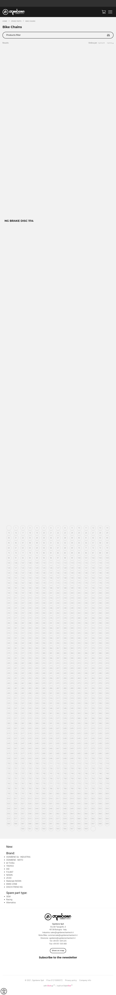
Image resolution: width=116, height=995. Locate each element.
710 (43, 767)
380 (43, 657)
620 (43, 737)
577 (57, 722)
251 (86, 612)
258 (29, 617)
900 (22, 833)
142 (57, 577)
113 (64, 567)
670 (79, 752)
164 (107, 582)
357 (93, 647)
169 (36, 587)
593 (64, 727)
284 (107, 622)
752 (22, 783)
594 (71, 727)
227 (22, 607)
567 (93, 717)
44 (107, 542)
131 (86, 572)
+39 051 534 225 (59, 945)
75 (9, 557)
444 (71, 677)
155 (43, 582)
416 (86, 667)
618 (29, 737)
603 (29, 732)
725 (43, 773)
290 (43, 627)
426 (50, 672)
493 (100, 692)
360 (8, 652)
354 (71, 647)
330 (8, 642)
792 (93, 793)
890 (43, 828)
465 (8, 687)
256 (15, 617)
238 (100, 607)
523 (100, 702)
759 (71, 783)
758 (64, 783)
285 (8, 627)
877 (57, 823)
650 (43, 747)
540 (8, 712)
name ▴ (110, 43)
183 (29, 592)
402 (93, 662)
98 (65, 562)
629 (107, 737)
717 (93, 767)
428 (64, 672)
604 (36, 732)
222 (93, 602)
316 (15, 637)
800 (43, 798)
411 (50, 667)
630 (8, 742)
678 (29, 757)
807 (93, 798)
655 (79, 747)
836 (86, 808)
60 (9, 552)
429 (71, 672)
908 (79, 833)
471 (50, 687)
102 (93, 562)
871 (15, 823)
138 (29, 577)
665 (43, 752)
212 (22, 602)
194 (107, 592)
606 (50, 732)
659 (107, 747)
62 (23, 552)
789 (71, 793)
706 (15, 767)
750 (8, 783)
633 (29, 742)
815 (43, 803)
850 (79, 813)
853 (100, 813)
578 (64, 722)
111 (50, 567)
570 (8, 722)
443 (64, 677)
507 (93, 697)
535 (79, 707)
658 (100, 747)
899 (107, 828)
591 (50, 727)
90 (9, 562)
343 (100, 642)
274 (36, 622)
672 (93, 752)
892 (57, 828)
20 (44, 537)
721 (15, 773)
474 (71, 687)
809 (107, 798)
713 (64, 767)
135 (8, 577)
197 (22, 597)
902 (36, 833)
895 (79, 828)
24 (72, 537)
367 (57, 652)
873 (29, 823)
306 (50, 632)
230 (43, 607)
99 (72, 562)
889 (36, 828)
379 (36, 657)
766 (15, 788)
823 (100, 803)
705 (8, 767)
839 (107, 808)
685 (79, 757)
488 (64, 692)
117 (93, 567)
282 (93, 622)
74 (107, 552)
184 (36, 592)
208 (100, 597)
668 (64, 752)
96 (51, 562)
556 (15, 717)
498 (29, 697)
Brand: (10, 857)
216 (50, 602)
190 (79, 592)
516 (50, 702)
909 (86, 833)
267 (93, 617)
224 (107, 602)
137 (22, 577)
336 (50, 642)
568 (100, 717)
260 (43, 617)
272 (22, 622)
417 (93, 667)
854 (107, 813)
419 (107, 667)
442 (57, 677)
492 (93, 692)
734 (107, 773)
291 (50, 627)
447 (93, 677)
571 (15, 722)
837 (93, 808)
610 (79, 732)
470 (43, 687)
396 (50, 662)
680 (43, 757)
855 (8, 818)
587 (22, 727)
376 (15, 657)
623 (64, 737)
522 (93, 702)
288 (29, 627)
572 (22, 722)
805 (79, 798)
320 (43, 637)
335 (43, 642)
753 (29, 783)
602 (22, 732)
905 (57, 833)
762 (93, 783)
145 (79, 577)
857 (22, 818)
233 (64, 607)
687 (93, 757)
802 (57, 798)
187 (57, 592)
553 (100, 712)
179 (107, 587)
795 (8, 798)
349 (36, 647)
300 (8, 632)
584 (107, 722)
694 (36, 762)
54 (72, 547)
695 (43, 762)
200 (43, 597)
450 (8, 682)
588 (29, 727)
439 (36, 677)
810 (8, 803)
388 (100, 657)
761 (86, 783)
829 (36, 808)
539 (107, 707)
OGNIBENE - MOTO (14, 864)
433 (100, 672)
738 (29, 778)
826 (15, 808)
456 (50, 682)
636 (50, 742)
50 (44, 547)
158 (64, 582)
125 (43, 572)
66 (51, 552)
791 (86, 793)
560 (43, 717)
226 (15, 607)
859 (36, 818)
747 (93, 778)
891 (50, 828)
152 (22, 582)
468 (29, 687)
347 (22, 647)
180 (8, 592)
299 (107, 627)
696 (50, 762)
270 (8, 622)
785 (43, 793)
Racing (9, 903)
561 (50, 717)
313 (100, 632)
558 (29, 717)
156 (50, 582)
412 (57, 667)
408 (29, 667)
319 (36, 637)
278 (64, 622)
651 (50, 747)
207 (93, 597)
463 (100, 682)
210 (8, 602)
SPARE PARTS (16, 21)
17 (23, 537)
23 (65, 537)
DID (7, 873)
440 (43, 677)
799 (36, 798)
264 (71, 617)
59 (107, 547)
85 (79, 557)
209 (107, 597)
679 (36, 757)
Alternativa (11, 906)
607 (57, 732)
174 (71, 587)
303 (29, 632)
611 (86, 732)
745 (79, 778)
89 (107, 557)
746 (86, 778)
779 (107, 788)
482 (22, 692)
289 (36, 627)
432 (93, 672)
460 (79, 682)
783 (29, 793)
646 (15, 747)
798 (29, 798)
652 (57, 747)
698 (64, 762)
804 (71, 798)
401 (86, 662)
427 (57, 672)
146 (86, 577)
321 (50, 637)
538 (100, 707)
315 (8, 637)
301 (15, 632)
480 (8, 692)
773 (64, 788)
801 (50, 798)
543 (29, 712)
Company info (85, 984)
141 (50, 577)
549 (71, 712)
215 (43, 602)
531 (50, 707)
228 (29, 607)
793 (100, 793)
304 (36, 632)
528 (29, 707)
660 (8, 752)
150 (8, 582)
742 (57, 778)
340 (79, 642)
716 (86, 767)
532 (57, 707)
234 (71, 607)
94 (37, 562)
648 (29, 747)
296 (86, 627)
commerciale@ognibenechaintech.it (63, 939)
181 (15, 592)
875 (43, 823)
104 (107, 562)
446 (86, 677)
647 (22, 747)
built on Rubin (64, 990)
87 (93, 557)
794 (107, 793)
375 (8, 657)
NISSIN (9, 879)
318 (29, 637)
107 (22, 567)
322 (57, 637)
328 (100, 637)
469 (36, 687)
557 (22, 717)
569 (107, 717)
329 (107, 637)
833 (64, 808)
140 (43, 577)
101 (86, 562)
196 (15, 597)
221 (86, 602)
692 (22, 762)
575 (43, 722)
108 (29, 567)
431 (86, 672)
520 (79, 702)
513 (29, 702)
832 (57, 808)
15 (9, 537)
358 (100, 647)
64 (37, 552)
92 (23, 562)
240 (8, 612)
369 (71, 652)
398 (64, 662)
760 (79, 783)
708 (29, 767)
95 (44, 562)
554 (107, 712)
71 (86, 552)
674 (107, 752)
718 (100, 767)
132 (93, 572)
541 (15, 712)
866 (86, 818)
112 (57, 567)
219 (71, 602)
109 (36, 567)
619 (36, 737)
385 (79, 657)
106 (15, 567)
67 (58, 552)
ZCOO (8, 882)
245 (43, 612)
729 (71, 773)
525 (8, 707)
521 (86, 702)
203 (64, 597)
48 (30, 547)
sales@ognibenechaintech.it (62, 936)
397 (57, 662)
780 (8, 793)
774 (71, 788)
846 (50, 813)
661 (15, 752)
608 (64, 732)
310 (79, 632)
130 (79, 572)
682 (57, 757)
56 (86, 547)
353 (64, 647)
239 (107, 607)
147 (93, 577)
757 (57, 783)
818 (64, 803)
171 (50, 587)
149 (107, 577)
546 (50, 712)
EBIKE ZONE (11, 888)
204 (71, 597)
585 (8, 727)
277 (57, 622)
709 (36, 767)
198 (29, 597)
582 (93, 722)
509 (107, 697)
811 (15, 803)
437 (22, 677)
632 (22, 742)
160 (79, 582)
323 (64, 637)
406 (15, 667)
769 (36, 788)
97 (58, 562)
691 (15, 762)
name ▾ (101, 43)
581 (86, 722)
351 (50, 647)
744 (71, 778)
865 (79, 818)
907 (71, 833)
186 (50, 592)
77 (23, 557)
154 (36, 582)
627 (93, 737)
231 (50, 607)
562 (57, 717)
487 (57, 692)
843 (29, 813)
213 (29, 602)
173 (64, 587)
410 (43, 667)
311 (86, 632)
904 (50, 833)
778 (100, 788)
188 (64, 592)
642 (93, 742)
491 (86, 692)
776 (86, 788)
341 (86, 642)
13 (100, 532)
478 (100, 687)
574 (36, 722)
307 (57, 632)
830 (43, 808)
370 (79, 652)
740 (43, 778)
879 (71, 823)
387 (93, 657)
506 (86, 697)
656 (86, 747)
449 (107, 677)
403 (100, 662)
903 (43, 833)
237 (93, 607)
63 (30, 552)
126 (50, 572)
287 (22, 627)
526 (15, 707)
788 (64, 793)
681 (50, 757)
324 (71, 637)
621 (50, 737)
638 (64, 742)
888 (29, 828)
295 (79, 627)
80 (44, 557)
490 (79, 692)
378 (29, 657)
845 (43, 813)
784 (36, 793)
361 (15, 652)
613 (100, 732)
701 (86, 762)
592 (57, 727)
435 (8, 677)
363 (29, 652)
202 (57, 597)
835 (79, 808)
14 (107, 532)
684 (71, 757)
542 (22, 712)
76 (16, 557)
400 (79, 662)
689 (107, 757)
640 (79, 742)
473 (64, 687)
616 (15, 737)
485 (43, 692)
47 (23, 547)
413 (64, 667)
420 (8, 672)
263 (64, 617)
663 (29, 752)
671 (86, 752)
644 (107, 742)
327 (93, 637)
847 (57, 813)
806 (86, 798)
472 (57, 687)
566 (86, 717)
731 (86, 773)
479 (107, 687)
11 (86, 532)
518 (64, 702)
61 (16, 552)
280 (79, 622)
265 (79, 617)
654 (71, 747)
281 (86, 622)
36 (51, 542)
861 (50, 818)
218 (64, 602)
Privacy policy (71, 984)
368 (64, 652)
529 (36, 707)
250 (79, 612)
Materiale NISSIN (13, 885)
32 (23, 542)
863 (64, 818)
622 (57, 737)
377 (22, 657)
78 (30, 557)
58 (100, 547)
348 (29, 647)
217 (57, 602)
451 (15, 682)
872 (22, 823)
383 (64, 657)
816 (50, 803)
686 (86, 757)
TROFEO (10, 870)
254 (107, 612)
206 (86, 597)
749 (107, 778)
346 (15, 647)
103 (100, 562)
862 (57, 818)
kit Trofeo (10, 867)
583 (100, 722)
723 (29, 773)
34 (37, 542)
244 (36, 612)
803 (64, 798)
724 (36, 773)
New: (9, 850)
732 (93, 773)
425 (43, 672)
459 (71, 682)
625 (79, 737)
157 (57, 582)
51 (51, 547)
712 (57, 767)
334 (36, 642)
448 (100, 677)
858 (29, 818)
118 (100, 567)
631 (15, 742)
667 (57, 752)
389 (107, 657)
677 (22, 757)
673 (100, 752)
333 (29, 642)
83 (65, 557)
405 (8, 667)
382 (57, 657)
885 (8, 828)
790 (79, 793)
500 (43, 697)
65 (44, 552)
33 (30, 542)
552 (93, 712)
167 (22, 587)
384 (71, 657)
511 (15, 702)
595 (79, 727)
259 (36, 617)
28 (100, 537)
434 (107, 672)
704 (107, 762)
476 (86, 687)
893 (64, 828)
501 (50, 697)
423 (29, 672)
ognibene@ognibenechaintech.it (62, 942)
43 (100, 542)
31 (16, 542)
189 (71, 592)
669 (71, 752)
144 (71, 577)
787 (57, 793)
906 (64, 833)
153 (29, 582)
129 (71, 572)
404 (107, 662)
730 (79, 773)
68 (65, 552)
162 (93, 582)
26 (86, 537)
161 (86, 582)
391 (15, 662)
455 (43, 682)
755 (43, 783)
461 (86, 682)
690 (8, 762)
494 (107, 692)
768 (29, 788)
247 (57, 612)
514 (36, 702)
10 (79, 532)
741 (50, 778)
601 (15, 732)
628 (100, 737)
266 (86, 617)
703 (100, 762)
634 (36, 742)
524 (107, 702)
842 (22, 813)
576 (50, 722)
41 (86, 542)
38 (65, 542)
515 (43, 702)
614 (107, 732)
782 (22, 793)
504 (71, 697)
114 (71, 567)
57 (93, 547)
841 (15, 813)
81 (51, 557)
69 (72, 552)
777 (93, 788)
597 (93, 727)
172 (57, 587)
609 (71, 732)
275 (43, 622)
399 (71, 662)
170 (43, 587)
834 (71, 808)
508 (100, 697)
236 (86, 607)
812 (22, 803)
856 (15, 818)
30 (9, 542)
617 (22, 737)
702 (93, 762)
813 (29, 803)
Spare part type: (16, 897)
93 (30, 562)
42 (93, 542)
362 (22, 652)
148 (100, 577)
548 (64, 712)
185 (43, 592)
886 (15, 828)
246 (50, 612)
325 (79, 637)
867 (93, 818)
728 (64, 773)
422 (22, 672)
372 (93, 652)
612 (93, 732)
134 (107, 572)
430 (79, 672)
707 (22, 767)
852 (93, 813)
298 (100, 627)
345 (8, 647)
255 (8, 617)
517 (57, 702)
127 (57, 572)
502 (57, 697)
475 (79, 687)
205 (79, 597)
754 (36, 783)
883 (100, 823)
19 (37, 537)
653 (64, 747)
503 (64, 697)
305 (43, 632)
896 (86, 828)
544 (36, 712)
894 (71, 828)
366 (50, 652)
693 (29, 762)
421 (15, 672)
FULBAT (9, 876)
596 (86, 727)
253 (100, 612)
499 (36, 697)
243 (29, 612)
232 (57, 607)
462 (93, 682)
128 (64, 572)
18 (30, 537)
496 (15, 697)
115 (79, 567)
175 (79, 587)
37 (58, 542)
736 (15, 778)
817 (57, 803)
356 (86, 647)
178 (100, 587)
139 (36, 577)
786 (50, 793)
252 (93, 612)
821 (86, 803)
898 (100, 828)
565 (79, 717)
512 (22, 702)
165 (8, 587)
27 (93, 537)
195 (8, 597)
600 (8, 732)
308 (64, 632)
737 (22, 778)
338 (64, 642)
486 (50, 692)
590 (43, 727)
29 (107, 537)
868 (100, 818)
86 (86, 557)
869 (107, 818)
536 (86, 707)
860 (43, 818)
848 (64, 813)
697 (57, 762)
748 (100, 778)
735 (8, 778)
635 (43, 742)
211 (15, 602)
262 (57, 617)
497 (22, 697)
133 (100, 572)
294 (71, 627)
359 (107, 647)
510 (8, 702)
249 (71, 612)
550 (79, 712)
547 (57, 712)
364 (36, 652)
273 (29, 622)
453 (29, 682)
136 (15, 577)
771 (50, 788)
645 (8, 747)
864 (71, 818)
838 (100, 808)
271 (15, 622)
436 (15, 677)
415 (79, 667)
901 (29, 833)
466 (15, 687)
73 (100, 552)
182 (22, 592)
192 (93, 592)
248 (64, 612)
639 (71, 742)
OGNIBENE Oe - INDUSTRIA (18, 861)
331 (15, 642)
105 (8, 567)
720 (8, 773)
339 (71, 642)
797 (22, 798)
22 (58, 537)
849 (71, 813)
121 (15, 572)
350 (43, 647)
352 (57, 647)
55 (79, 547)
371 (86, 652)
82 (58, 557)
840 (8, 813)
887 (22, 828)
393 (29, 662)
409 (36, 667)
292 (57, 627)
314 (107, 632)
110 (43, 567)
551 (86, 712)
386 (86, 657)
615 (8, 737)
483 (29, 692)
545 (43, 712)
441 (50, 677)
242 (22, 612)
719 (107, 767)
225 (8, 607)
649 (36, 747)
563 (64, 717)
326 (86, 637)
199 (36, 597)
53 (65, 547)
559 (36, 717)
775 (79, 788)
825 (8, 808)
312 (93, 632)
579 (71, 722)
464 (107, 682)
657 (93, 747)
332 (22, 642)
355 (79, 647)
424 (36, 672)
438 (29, 677)
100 (79, 562)
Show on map (58, 954)
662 (22, 752)
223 (100, 602)
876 (50, 823)
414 (71, 667)
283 (100, 622)
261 (50, 617)
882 (93, 823)
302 (22, 632)
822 (93, 803)
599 (107, 727)
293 (64, 627)
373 (100, 652)
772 (57, 788)
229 (36, 607)
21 (51, 537)
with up (49, 990)
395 (43, 662)
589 (36, 727)
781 (15, 793)
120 (8, 572)
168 (29, 587)
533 (64, 707)
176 (86, 587)
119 (107, 567)
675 (8, 757)
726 (50, 773)
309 (71, 632)
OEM (8, 900)
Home (5, 21)
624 (71, 737)
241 (15, 612)
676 (15, 757)
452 (22, 682)
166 (15, 587)
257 (22, 617)
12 (93, 532)
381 (50, 657)
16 (16, 537)
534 (71, 707)
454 (36, 682)
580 (79, 722)
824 (107, 803)
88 (100, 557)
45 (9, 547)
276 (50, 622)
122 (22, 572)
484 (36, 692)
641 (86, 742)
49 (37, 547)
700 (79, 762)
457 (57, 682)
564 (71, 717)
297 (93, 627)
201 (50, 597)
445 (79, 677)
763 (100, 783)
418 (100, 667)
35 (44, 542)
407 (22, 667)
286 (15, 627)
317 (22, 637)
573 (29, 722)
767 (22, 788)
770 (43, 788)
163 (100, 582)
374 (107, 652)
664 (36, 752)
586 (15, 727)
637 (57, 742)
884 (107, 823)
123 (29, 572)
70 (79, 552)
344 (107, 642)
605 (43, 732)
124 (36, 572)
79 (37, 557)
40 (79, 542)
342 (93, 642)
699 (71, 762)
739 (36, 778)
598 (100, 727)
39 (72, 542)
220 (79, 602)
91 (16, 562)
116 (86, 567)
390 (8, 662)
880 (79, 823)
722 (22, 773)
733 (100, 773)
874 (36, 823)
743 (64, 778)
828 (29, 808)
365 (43, 652)
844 (36, 813)
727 (57, 773)
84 (72, 557)
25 (79, 537)
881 (86, 823)
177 (93, 587)
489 (71, 692)
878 (64, 823)
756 (50, 783)
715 (79, 767)
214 (36, 602)
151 (15, 582)
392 (22, 662)
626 (86, 737)
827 (22, 808)
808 (100, 798)
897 (93, 828)
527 (22, 707)
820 (79, 803)
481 (15, 692)
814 (36, 803)
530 (43, 707)
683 (64, 757)
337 (57, 642)
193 (100, 592)
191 (86, 592)
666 (50, 752)
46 (16, 547)
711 (50, 767)
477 (93, 687)
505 (79, 697)
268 (100, 617)
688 (100, 757)
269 (107, 617)
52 (58, 547)
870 (8, 823)
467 (22, 687)
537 (93, 707)
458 (64, 682)
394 (36, 662)
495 (8, 697)
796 (15, 798)
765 (8, 788)
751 (15, 783)
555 (8, 717)
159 (71, 582)
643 (100, 742)
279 (71, 622)
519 (71, 702)
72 (93, 552)
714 (71, 767)
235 (79, 607)
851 (86, 813)
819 (71, 803)
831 (50, 808)
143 (64, 577)
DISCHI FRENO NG (14, 891)
